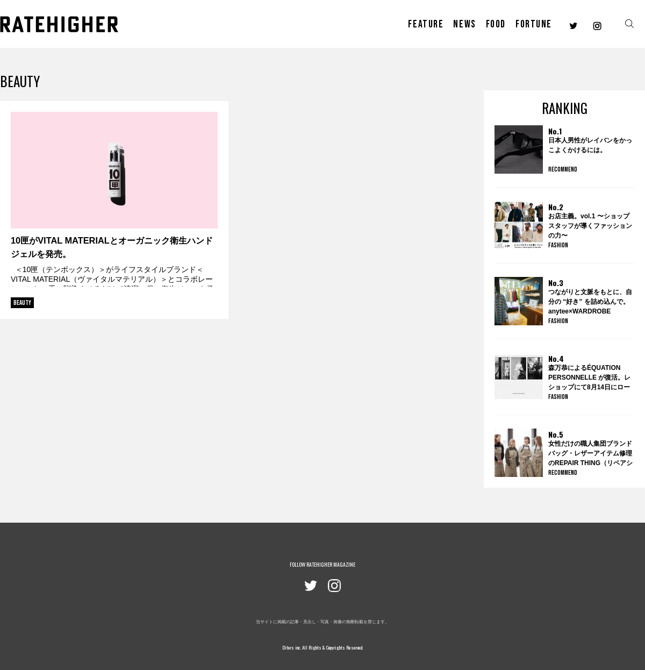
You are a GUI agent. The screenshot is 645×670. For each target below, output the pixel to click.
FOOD (496, 24)
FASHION (558, 245)
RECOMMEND (562, 169)
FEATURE (425, 24)
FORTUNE (533, 24)
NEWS (464, 24)
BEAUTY (22, 302)
